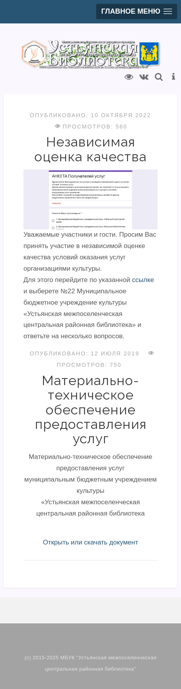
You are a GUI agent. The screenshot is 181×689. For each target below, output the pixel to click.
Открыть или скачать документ (90, 542)
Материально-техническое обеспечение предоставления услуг (91, 410)
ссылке (143, 280)
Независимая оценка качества (90, 149)
